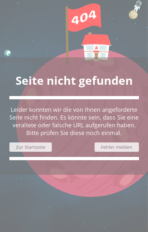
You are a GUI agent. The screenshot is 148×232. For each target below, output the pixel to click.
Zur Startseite (30, 147)
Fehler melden (116, 147)
